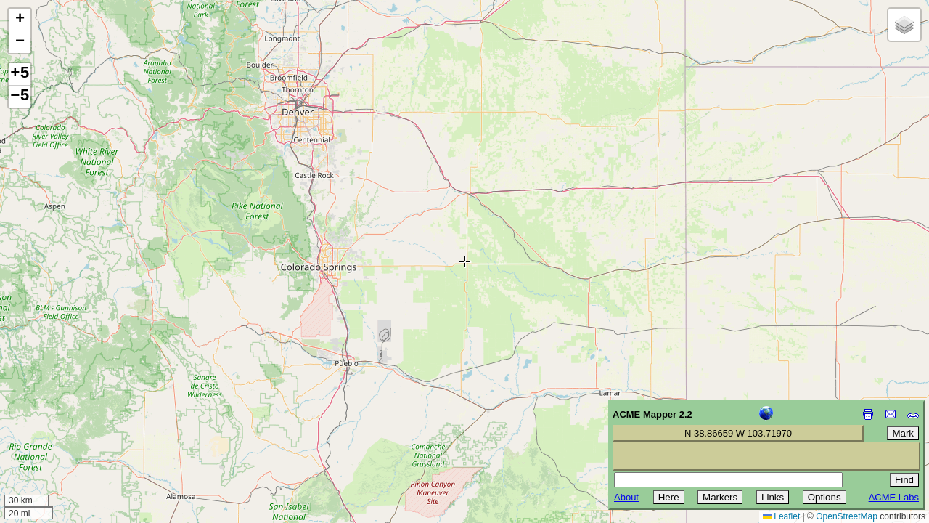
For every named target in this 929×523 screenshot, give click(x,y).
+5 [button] (19, 74)
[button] (19, 20)
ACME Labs (894, 497)
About (626, 497)
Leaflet (781, 516)
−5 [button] (19, 97)
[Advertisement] (77, 419)
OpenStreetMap (846, 516)
